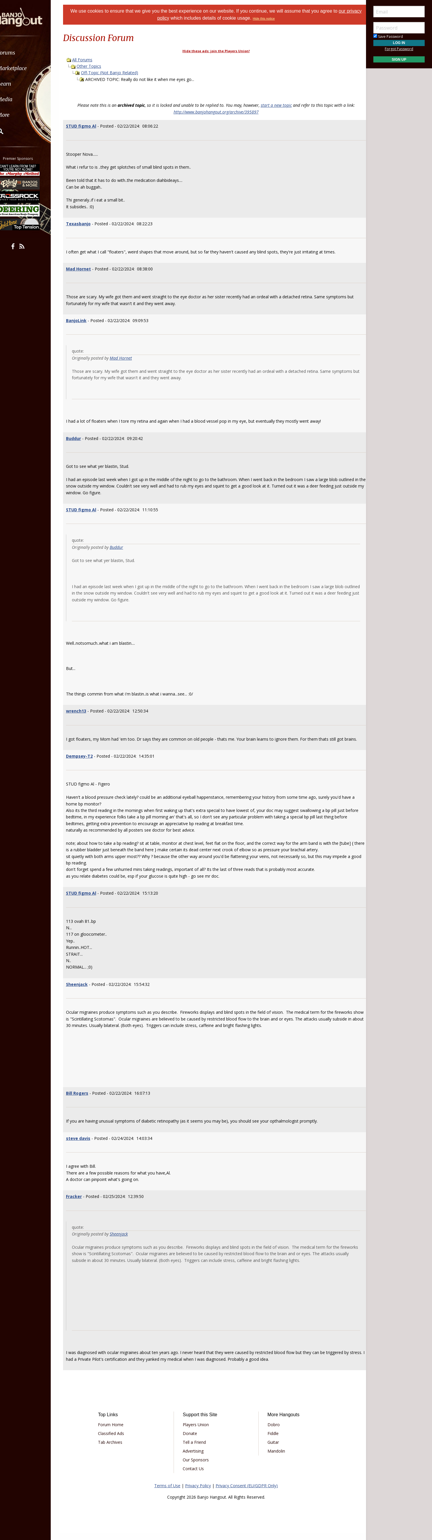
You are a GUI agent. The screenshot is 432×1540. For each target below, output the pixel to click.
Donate (192, 1440)
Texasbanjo (85, 223)
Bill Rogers (84, 1099)
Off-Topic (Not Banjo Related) (116, 72)
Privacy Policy (198, 1492)
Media (20, 99)
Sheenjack (84, 991)
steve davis (85, 1145)
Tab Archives (116, 1449)
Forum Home (117, 1431)
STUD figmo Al (88, 126)
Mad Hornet (85, 269)
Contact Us (195, 1475)
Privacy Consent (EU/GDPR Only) (247, 1492)
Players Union (198, 1431)
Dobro (271, 1431)
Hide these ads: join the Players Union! (216, 51)
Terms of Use (167, 1492)
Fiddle (271, 1440)
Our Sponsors (198, 1466)
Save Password (388, 36)
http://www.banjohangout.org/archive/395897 (216, 112)
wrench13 (83, 711)
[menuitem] (33, 52)
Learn (19, 83)
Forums (21, 52)
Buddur (80, 438)
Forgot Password (399, 48)
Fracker (81, 1203)
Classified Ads (117, 1440)
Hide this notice (272, 18)
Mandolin (274, 1458)
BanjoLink (83, 320)
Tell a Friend (196, 1449)
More (18, 114)
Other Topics (96, 66)
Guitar (271, 1449)
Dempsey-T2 (86, 762)
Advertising (195, 1458)
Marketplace (27, 68)
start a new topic (276, 105)
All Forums (89, 59)
